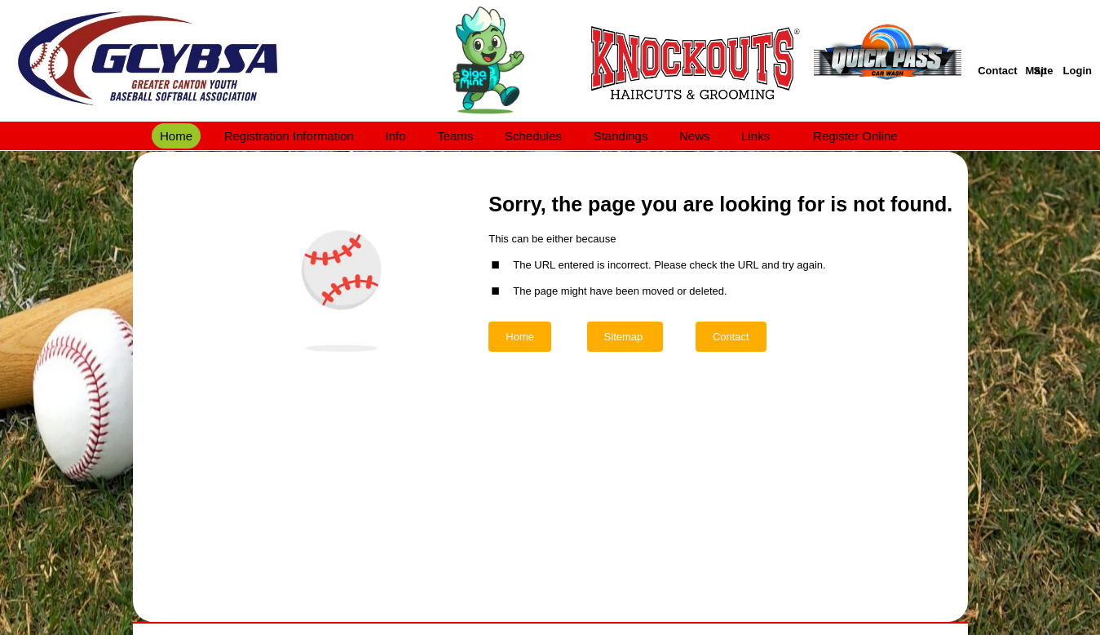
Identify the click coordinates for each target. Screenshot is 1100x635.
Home (520, 337)
